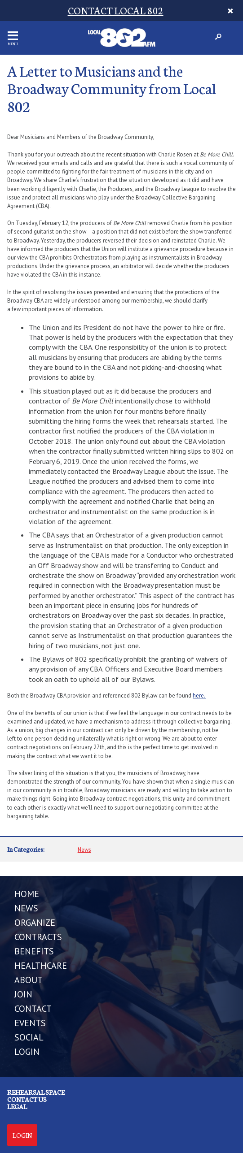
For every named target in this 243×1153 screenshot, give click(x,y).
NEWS (26, 908)
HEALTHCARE (40, 965)
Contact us (27, 1099)
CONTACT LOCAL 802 (115, 10)
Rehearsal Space (36, 1092)
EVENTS (30, 1023)
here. (199, 695)
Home (26, 893)
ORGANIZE (34, 922)
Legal (17, 1106)
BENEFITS (34, 951)
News (84, 850)
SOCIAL (29, 1037)
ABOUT (28, 980)
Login (22, 1135)
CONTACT (33, 1008)
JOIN (23, 994)
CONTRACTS (38, 937)
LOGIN (27, 1051)
